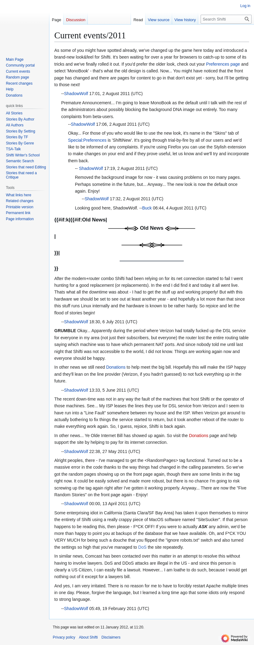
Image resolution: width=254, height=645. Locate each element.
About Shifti (88, 637)
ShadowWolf (76, 93)
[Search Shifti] (226, 19)
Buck (147, 207)
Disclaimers (111, 637)
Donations (115, 367)
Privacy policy (64, 637)
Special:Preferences (87, 140)
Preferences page (223, 64)
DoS (142, 547)
